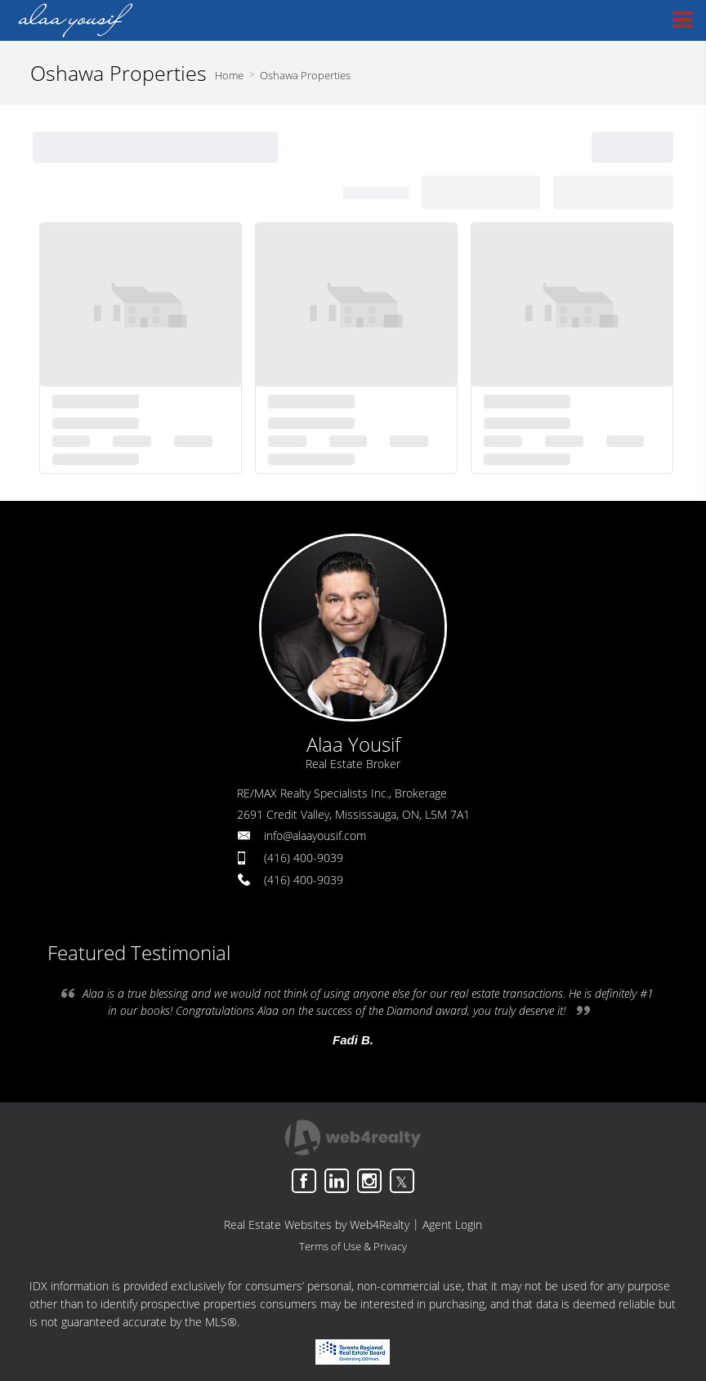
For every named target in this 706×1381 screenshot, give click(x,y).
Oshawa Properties (305, 75)
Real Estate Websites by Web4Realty (316, 1224)
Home (229, 75)
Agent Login (452, 1224)
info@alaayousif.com (315, 835)
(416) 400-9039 (303, 857)
